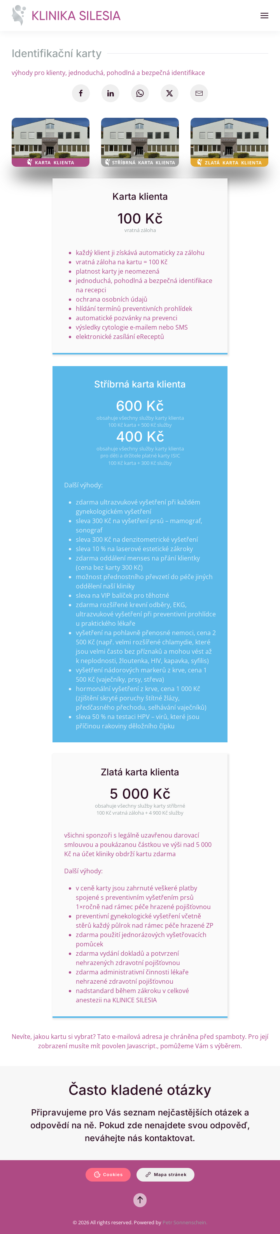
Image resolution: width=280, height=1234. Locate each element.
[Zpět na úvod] (66, 15)
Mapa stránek (165, 1174)
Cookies (108, 1174)
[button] (264, 15)
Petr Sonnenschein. (185, 1222)
